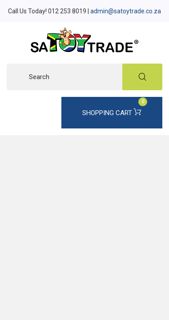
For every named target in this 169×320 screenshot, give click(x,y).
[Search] (84, 77)
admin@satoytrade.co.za (125, 11)
